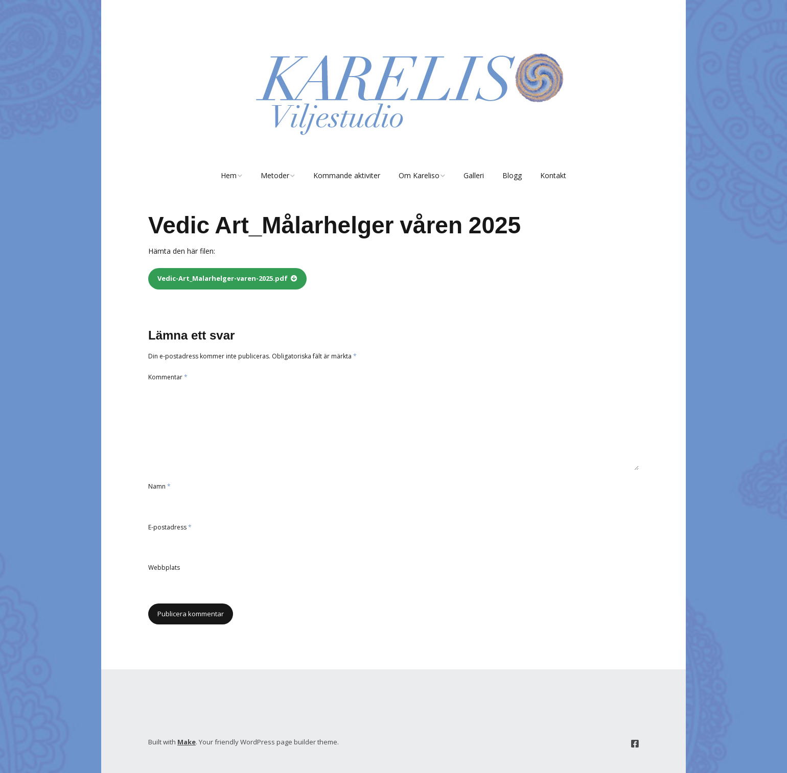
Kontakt (553, 175)
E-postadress (170, 527)
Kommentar (168, 377)
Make (186, 741)
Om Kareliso (419, 175)
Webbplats (164, 567)
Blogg (512, 175)
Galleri (474, 175)
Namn (159, 486)
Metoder (275, 175)
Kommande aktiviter (346, 175)
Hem (229, 175)
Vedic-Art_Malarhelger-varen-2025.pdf (222, 278)
